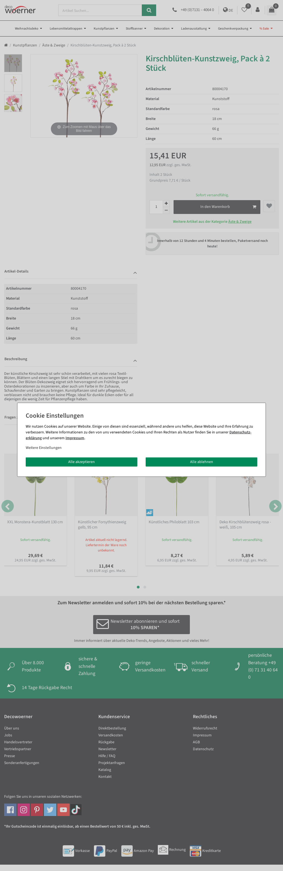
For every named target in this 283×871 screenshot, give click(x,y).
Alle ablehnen (201, 461)
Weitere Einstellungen (44, 447)
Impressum (74, 438)
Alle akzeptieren (81, 461)
